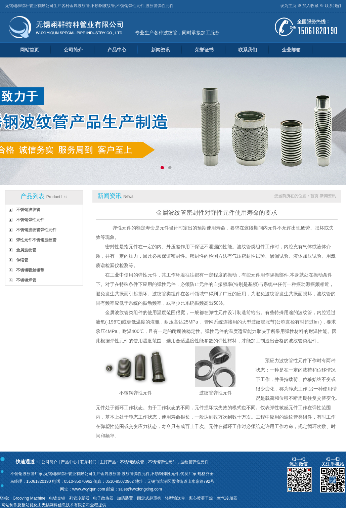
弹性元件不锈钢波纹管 (36, 240)
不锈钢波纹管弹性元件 (36, 229)
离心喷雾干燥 (201, 498)
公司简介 (73, 49)
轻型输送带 (175, 498)
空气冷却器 (227, 498)
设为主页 (288, 5)
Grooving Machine (29, 498)
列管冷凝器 (79, 498)
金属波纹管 (26, 250)
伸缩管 (22, 260)
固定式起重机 (149, 498)
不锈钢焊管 (26, 280)
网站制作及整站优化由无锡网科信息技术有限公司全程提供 (53, 505)
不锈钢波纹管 (28, 209)
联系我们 (333, 5)
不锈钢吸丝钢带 (30, 270)
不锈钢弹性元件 (30, 219)
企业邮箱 (291, 49)
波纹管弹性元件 (215, 392)
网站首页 (29, 49)
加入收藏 (310, 5)
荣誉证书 (204, 49)
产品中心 (116, 49)
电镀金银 (57, 498)
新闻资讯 (160, 49)
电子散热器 (103, 498)
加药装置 (125, 498)
